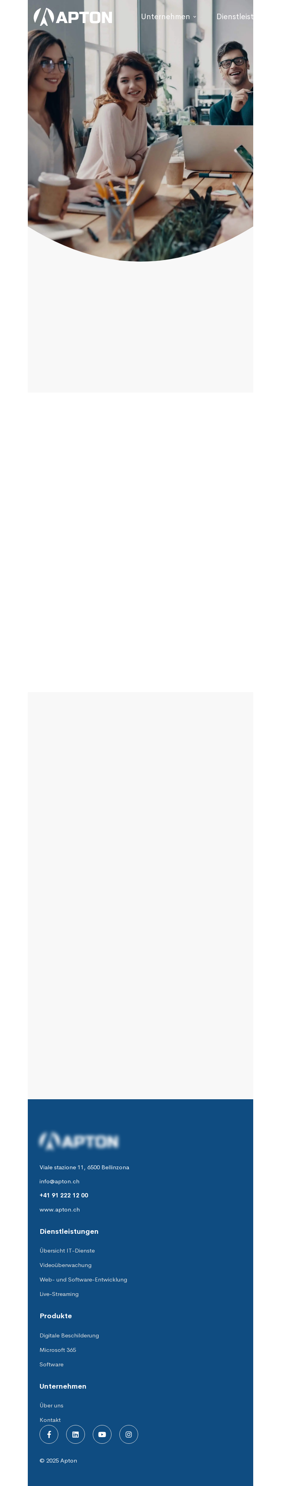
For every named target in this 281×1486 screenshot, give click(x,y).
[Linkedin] (75, 1434)
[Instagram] (128, 1434)
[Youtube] (102, 1434)
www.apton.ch (60, 1209)
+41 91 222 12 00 (64, 1195)
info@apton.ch (59, 1181)
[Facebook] (49, 1434)
